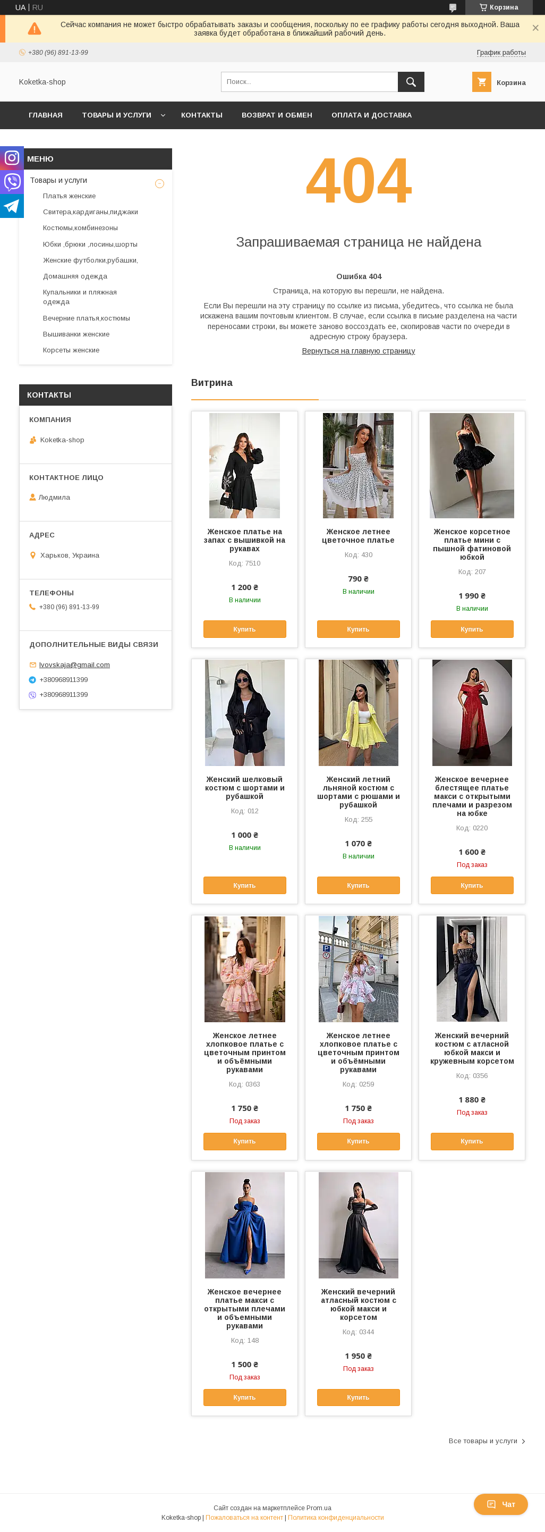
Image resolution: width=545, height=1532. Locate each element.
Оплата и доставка (371, 115)
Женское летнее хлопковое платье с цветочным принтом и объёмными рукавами (245, 1052)
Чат (501, 1504)
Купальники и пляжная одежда (80, 297)
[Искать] (411, 82)
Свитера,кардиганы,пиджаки (90, 212)
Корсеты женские (71, 350)
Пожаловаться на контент (244, 1517)
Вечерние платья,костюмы (86, 318)
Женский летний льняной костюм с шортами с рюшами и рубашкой (358, 792)
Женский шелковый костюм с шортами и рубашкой (245, 788)
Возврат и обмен (277, 115)
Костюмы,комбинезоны (80, 228)
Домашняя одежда (75, 276)
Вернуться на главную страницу (358, 351)
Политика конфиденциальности (336, 1517)
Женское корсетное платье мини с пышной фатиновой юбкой (472, 544)
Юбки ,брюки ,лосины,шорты (90, 244)
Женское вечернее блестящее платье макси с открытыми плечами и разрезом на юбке (472, 796)
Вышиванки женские (76, 334)
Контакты (202, 115)
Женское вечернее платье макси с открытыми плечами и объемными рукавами (244, 1308)
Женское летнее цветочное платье (358, 535)
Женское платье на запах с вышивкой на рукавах (244, 540)
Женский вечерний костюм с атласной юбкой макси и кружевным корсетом (472, 1048)
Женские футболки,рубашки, (90, 260)
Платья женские (69, 196)
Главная (46, 115)
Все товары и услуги (483, 1441)
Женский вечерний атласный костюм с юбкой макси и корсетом (358, 1304)
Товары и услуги (116, 115)
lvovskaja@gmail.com (74, 665)
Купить (245, 629)
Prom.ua (318, 1508)
